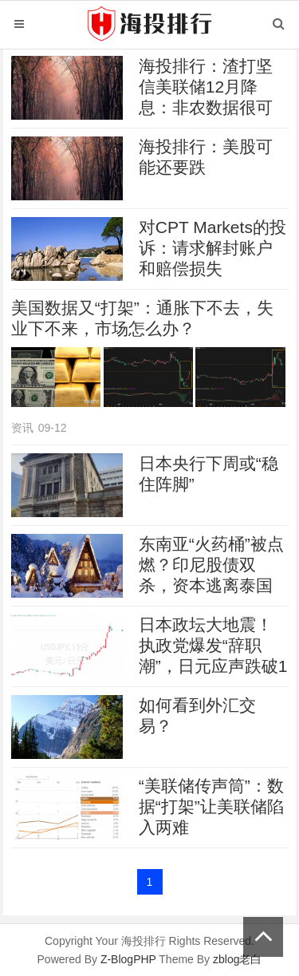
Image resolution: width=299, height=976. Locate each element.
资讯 (22, 427)
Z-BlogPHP (128, 959)
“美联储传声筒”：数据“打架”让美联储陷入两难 (211, 806)
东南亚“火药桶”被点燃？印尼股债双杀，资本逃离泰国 (211, 565)
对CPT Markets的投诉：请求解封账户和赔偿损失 (212, 248)
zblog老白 (237, 959)
